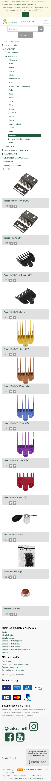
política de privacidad (24, 4)
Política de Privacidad (22, 778)
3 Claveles (13, 60)
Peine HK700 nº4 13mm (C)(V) (17, 386)
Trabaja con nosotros (10, 667)
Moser (11, 128)
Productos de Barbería (11, 647)
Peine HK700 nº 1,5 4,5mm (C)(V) (18, 274)
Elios (11, 105)
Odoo (20, 769)
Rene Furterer (14, 79)
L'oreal (11, 71)
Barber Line (13, 97)
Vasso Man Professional (20, 139)
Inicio (4, 632)
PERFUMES (7, 161)
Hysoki (11, 120)
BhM (11, 63)
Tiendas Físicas (8, 638)
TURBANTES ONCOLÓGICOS (16, 158)
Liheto (11, 75)
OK (25, 14)
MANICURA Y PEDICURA (16, 150)
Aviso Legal (38, 778)
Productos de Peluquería (12, 641)
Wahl (11, 143)
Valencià (30, 22)
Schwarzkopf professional (19, 86)
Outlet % (6, 169)
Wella (11, 90)
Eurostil (14, 113)
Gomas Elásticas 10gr (13, 571)
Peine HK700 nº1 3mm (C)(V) (16, 497)
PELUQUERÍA (10, 45)
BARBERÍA (10, 49)
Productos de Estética (11, 644)
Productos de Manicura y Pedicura (16, 650)
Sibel (11, 131)
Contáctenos (7, 661)
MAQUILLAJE (10, 154)
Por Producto (12, 53)
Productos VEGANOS (11, 165)
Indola (11, 67)
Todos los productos (10, 42)
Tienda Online (8, 635)
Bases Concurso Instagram (13, 670)
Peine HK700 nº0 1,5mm (14, 312)
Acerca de (28, 705)
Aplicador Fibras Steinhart (14, 534)
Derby (11, 101)
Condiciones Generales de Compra (16, 664)
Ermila (11, 109)
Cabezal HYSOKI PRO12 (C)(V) (16, 200)
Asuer (11, 94)
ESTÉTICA (9, 146)
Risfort (11, 82)
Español (23, 22)
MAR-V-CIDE (15, 124)
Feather (12, 116)
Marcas (5, 652)
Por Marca (12, 56)
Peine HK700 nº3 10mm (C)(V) (16, 423)
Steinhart (12, 135)
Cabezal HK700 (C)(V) (13, 237)
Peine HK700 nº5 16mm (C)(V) (16, 349)
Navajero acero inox (12, 608)
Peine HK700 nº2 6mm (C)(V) (16, 460)
